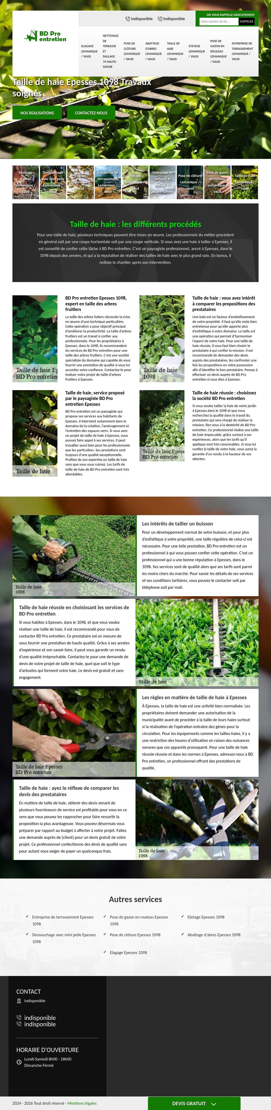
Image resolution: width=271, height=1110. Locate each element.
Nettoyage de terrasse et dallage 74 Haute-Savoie (111, 51)
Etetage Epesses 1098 (206, 917)
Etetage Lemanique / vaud (197, 51)
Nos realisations (37, 112)
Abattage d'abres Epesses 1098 (214, 934)
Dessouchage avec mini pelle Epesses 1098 (64, 938)
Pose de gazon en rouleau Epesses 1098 (139, 920)
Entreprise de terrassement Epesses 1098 (62, 920)
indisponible (142, 18)
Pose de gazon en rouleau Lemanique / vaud (218, 51)
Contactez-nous (91, 112)
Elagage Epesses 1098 (128, 952)
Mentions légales (82, 1103)
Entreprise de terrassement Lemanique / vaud (242, 51)
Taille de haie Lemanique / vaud (175, 51)
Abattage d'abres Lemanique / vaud (153, 51)
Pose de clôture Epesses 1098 (135, 934)
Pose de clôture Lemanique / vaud (132, 51)
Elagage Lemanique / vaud (89, 51)
